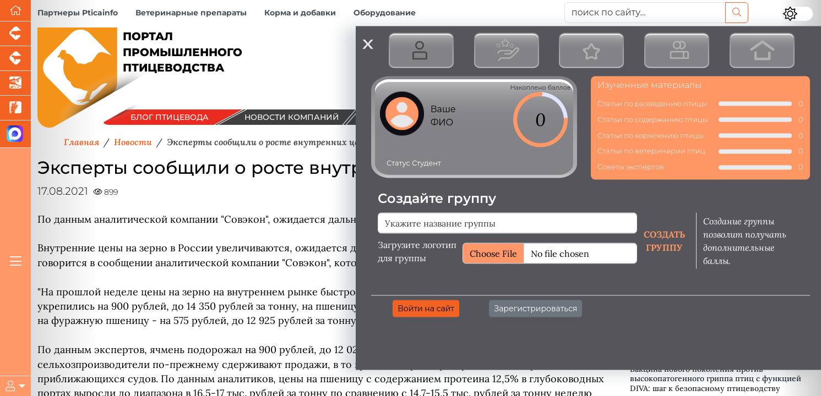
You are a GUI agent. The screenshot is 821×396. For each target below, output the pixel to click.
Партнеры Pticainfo (77, 13)
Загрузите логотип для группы (417, 251)
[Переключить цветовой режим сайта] (797, 13)
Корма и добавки (300, 13)
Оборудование (385, 13)
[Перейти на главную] (15, 10)
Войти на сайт (426, 308)
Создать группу (664, 240)
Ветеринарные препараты (191, 13)
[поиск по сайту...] (645, 12)
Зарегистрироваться (535, 308)
